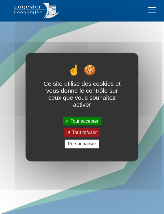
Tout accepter (81, 121)
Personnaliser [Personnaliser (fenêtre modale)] (82, 144)
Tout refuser (82, 132)
